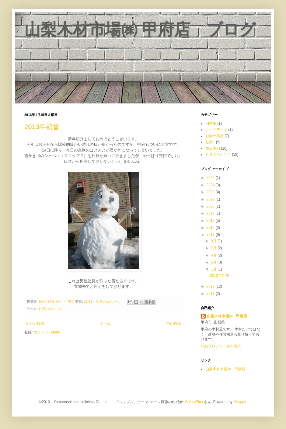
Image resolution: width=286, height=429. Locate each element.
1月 (214, 269)
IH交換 (210, 123)
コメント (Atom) (47, 332)
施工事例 (212, 148)
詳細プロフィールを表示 (221, 346)
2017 (211, 213)
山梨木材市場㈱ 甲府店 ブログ (140, 29)
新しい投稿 (35, 323)
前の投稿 (173, 323)
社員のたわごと (50, 309)
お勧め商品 (214, 136)
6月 (214, 255)
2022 (211, 199)
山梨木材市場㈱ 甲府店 (227, 316)
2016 (211, 220)
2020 (211, 206)
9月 (214, 241)
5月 (214, 262)
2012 (211, 286)
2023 (211, 192)
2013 (211, 234)
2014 (211, 227)
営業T (210, 142)
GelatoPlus (194, 402)
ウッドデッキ (216, 129)
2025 (211, 178)
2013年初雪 (41, 127)
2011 (211, 293)
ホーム (105, 323)
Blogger (239, 402)
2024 (211, 185)
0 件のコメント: (108, 301)
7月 (214, 248)
